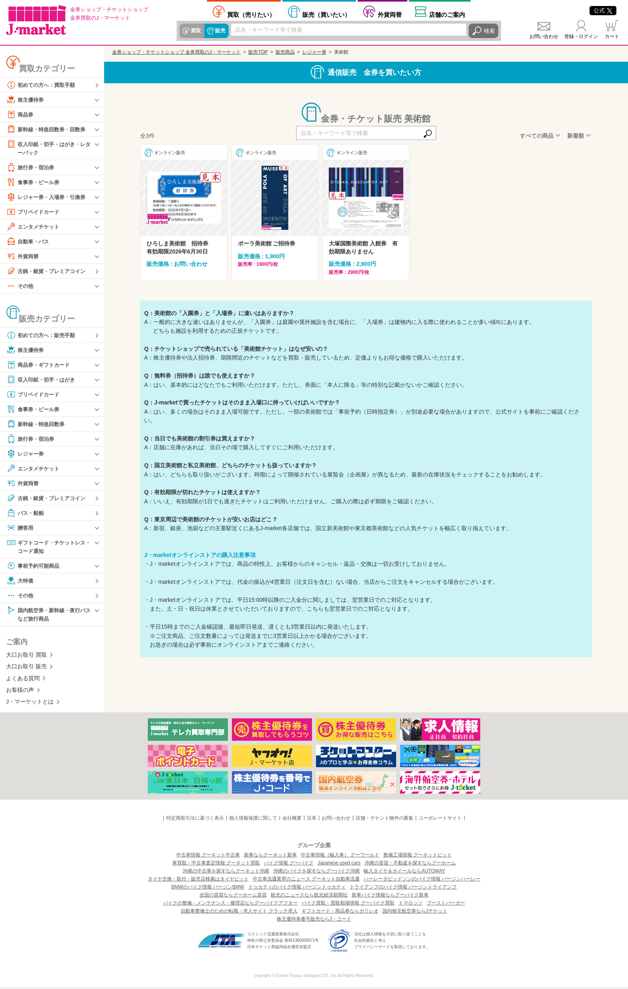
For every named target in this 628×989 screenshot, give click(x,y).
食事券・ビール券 (34, 182)
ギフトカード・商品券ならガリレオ (340, 913)
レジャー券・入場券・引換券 (48, 197)
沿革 (311, 819)
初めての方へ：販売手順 (42, 335)
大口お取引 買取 (26, 656)
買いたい (326, 14)
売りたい (251, 14)
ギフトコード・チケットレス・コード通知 (45, 546)
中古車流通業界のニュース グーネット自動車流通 (306, 881)
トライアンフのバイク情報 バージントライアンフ (403, 889)
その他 (20, 286)
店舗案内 (447, 14)
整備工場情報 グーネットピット (417, 857)
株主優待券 (26, 100)
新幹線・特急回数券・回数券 (48, 129)
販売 (219, 31)
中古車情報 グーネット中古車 (208, 857)
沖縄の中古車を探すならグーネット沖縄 (226, 873)
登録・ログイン (581, 36)
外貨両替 (390, 14)
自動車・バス (28, 242)
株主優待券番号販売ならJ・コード (314, 921)
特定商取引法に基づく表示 (195, 819)
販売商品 (285, 52)
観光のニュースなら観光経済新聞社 (309, 897)
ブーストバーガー (446, 905)
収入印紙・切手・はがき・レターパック (48, 148)
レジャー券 (26, 454)
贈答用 (20, 528)
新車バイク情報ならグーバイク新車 (390, 897)
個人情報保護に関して (253, 819)
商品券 (20, 114)
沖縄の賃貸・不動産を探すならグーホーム (410, 865)
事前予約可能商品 (34, 567)
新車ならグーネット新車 (270, 857)
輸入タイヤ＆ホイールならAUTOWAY (404, 873)
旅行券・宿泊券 (31, 168)
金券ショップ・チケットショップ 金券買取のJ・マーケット (176, 52)
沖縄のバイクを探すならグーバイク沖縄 (316, 873)
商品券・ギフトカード (40, 365)
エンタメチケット (34, 227)
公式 (603, 10)
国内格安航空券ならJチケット (414, 913)
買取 (195, 31)
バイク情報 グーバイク (288, 865)
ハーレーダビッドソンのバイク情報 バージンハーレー (422, 881)
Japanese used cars (339, 865)
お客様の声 (20, 691)
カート (612, 36)
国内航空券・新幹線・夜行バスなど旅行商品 (48, 615)
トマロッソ (411, 905)
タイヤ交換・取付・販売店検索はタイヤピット (198, 881)
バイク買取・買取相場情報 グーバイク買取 (348, 905)
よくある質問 (23, 680)
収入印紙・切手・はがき (42, 380)
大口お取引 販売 (26, 668)
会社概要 (292, 819)
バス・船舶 (26, 513)
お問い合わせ (543, 36)
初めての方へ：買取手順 (42, 85)
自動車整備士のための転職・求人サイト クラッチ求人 (239, 913)
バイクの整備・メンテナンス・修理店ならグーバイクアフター (230, 905)
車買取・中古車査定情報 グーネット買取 (216, 865)
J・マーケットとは (30, 703)
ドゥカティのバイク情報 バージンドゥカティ (297, 889)
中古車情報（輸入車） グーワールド (340, 857)
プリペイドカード (34, 212)
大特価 (20, 582)
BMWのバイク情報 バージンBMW (207, 889)
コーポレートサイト (440, 819)
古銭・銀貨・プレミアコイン (48, 271)
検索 (489, 31)
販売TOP (258, 52)
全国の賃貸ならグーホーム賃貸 (233, 897)
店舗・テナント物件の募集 (384, 819)
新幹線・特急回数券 (37, 424)
